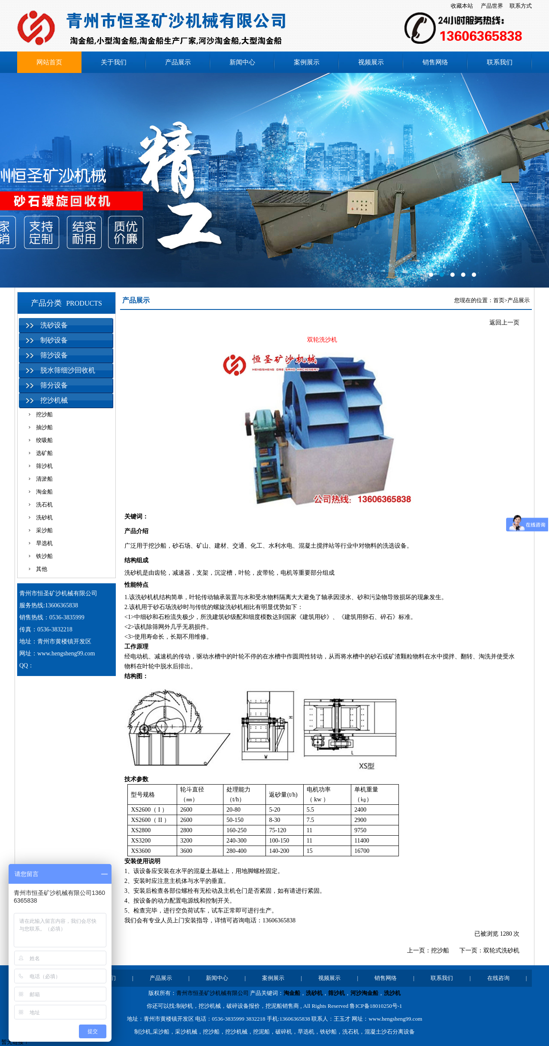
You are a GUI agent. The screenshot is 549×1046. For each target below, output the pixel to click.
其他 (41, 569)
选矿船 (44, 453)
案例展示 (307, 62)
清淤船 (44, 479)
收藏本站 (462, 6)
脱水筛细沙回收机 (67, 370)
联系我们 (500, 62)
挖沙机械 (54, 400)
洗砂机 (44, 517)
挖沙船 (44, 414)
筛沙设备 (54, 355)
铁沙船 (44, 556)
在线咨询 (498, 978)
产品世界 (492, 6)
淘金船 (44, 491)
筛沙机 (44, 466)
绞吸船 (44, 440)
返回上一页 (504, 322)
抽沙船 (44, 427)
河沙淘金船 (364, 993)
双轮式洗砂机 (501, 950)
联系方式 (521, 6)
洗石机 (44, 504)
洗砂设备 (54, 325)
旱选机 (44, 543)
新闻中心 (242, 62)
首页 (498, 300)
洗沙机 (392, 993)
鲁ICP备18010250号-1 (376, 1006)
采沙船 (44, 530)
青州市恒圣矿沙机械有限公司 (212, 993)
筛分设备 (54, 385)
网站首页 (49, 62)
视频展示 (371, 62)
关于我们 (114, 62)
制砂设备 (54, 340)
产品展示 (178, 62)
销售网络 (435, 62)
